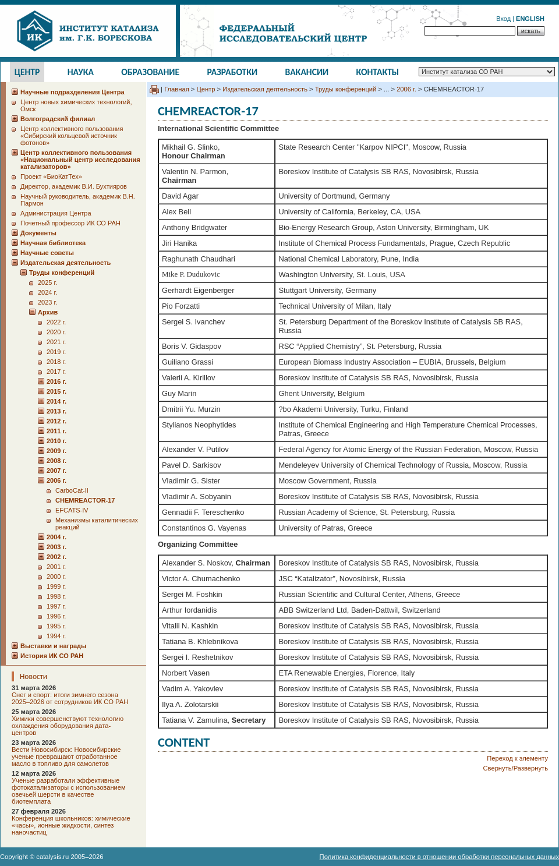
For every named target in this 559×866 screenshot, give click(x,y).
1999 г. (56, 586)
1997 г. (56, 606)
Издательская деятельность (264, 89)
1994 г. (56, 635)
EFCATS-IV (72, 510)
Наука (81, 71)
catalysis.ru (52, 856)
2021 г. (56, 341)
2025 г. (47, 282)
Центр (27, 71)
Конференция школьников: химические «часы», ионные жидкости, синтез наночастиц (71, 825)
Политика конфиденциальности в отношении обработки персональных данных (439, 856)
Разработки (232, 71)
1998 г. (56, 596)
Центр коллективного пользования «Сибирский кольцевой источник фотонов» (71, 135)
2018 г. (56, 361)
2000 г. (56, 576)
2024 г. (47, 292)
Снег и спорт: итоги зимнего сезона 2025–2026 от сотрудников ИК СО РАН (70, 698)
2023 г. (47, 302)
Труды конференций (346, 89)
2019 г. (56, 351)
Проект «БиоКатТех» (51, 176)
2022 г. (56, 322)
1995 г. (56, 626)
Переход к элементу (517, 758)
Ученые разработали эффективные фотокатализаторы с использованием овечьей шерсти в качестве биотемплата (69, 791)
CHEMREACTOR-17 (85, 500)
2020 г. (56, 331)
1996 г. (56, 616)
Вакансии (307, 71)
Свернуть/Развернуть (515, 768)
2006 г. (406, 89)
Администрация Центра (55, 213)
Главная (176, 89)
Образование (150, 71)
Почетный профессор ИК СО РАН (70, 223)
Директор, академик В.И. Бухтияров (73, 186)
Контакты (377, 71)
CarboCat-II (72, 490)
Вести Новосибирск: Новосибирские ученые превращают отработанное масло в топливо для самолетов (66, 756)
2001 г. (56, 566)
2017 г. (56, 371)
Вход (503, 18)
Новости (33, 676)
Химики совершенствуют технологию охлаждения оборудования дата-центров (67, 725)
